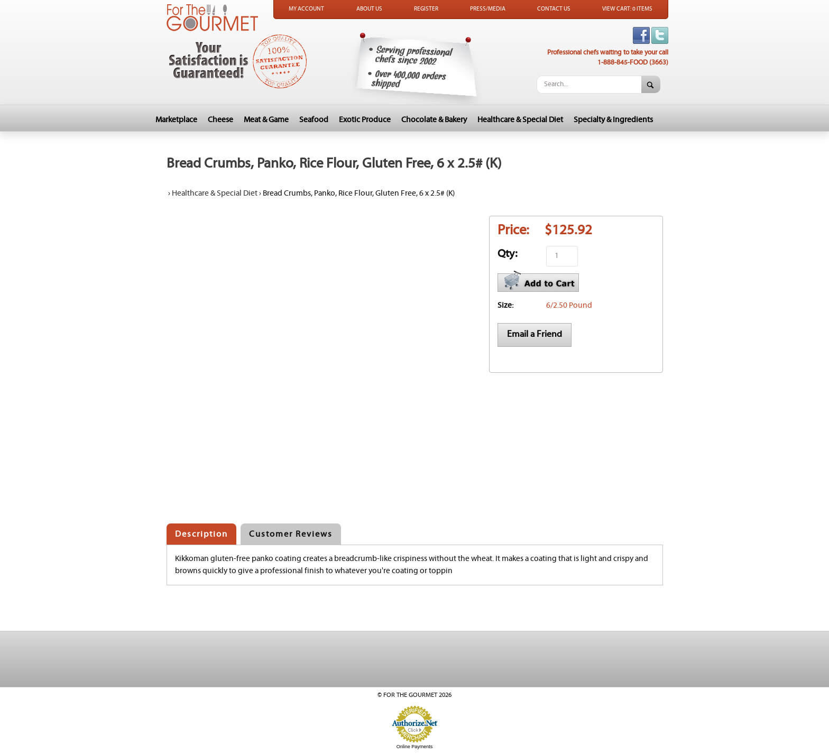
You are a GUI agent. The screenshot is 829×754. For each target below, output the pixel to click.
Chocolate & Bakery (434, 119)
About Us (369, 9)
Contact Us (553, 9)
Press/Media (487, 9)
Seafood (313, 119)
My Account (306, 9)
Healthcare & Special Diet (520, 119)
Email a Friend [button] (534, 334)
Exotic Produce (365, 119)
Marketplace (176, 119)
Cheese (220, 119)
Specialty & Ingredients (613, 119)
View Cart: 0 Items (627, 9)
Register (426, 9)
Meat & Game (266, 119)
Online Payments (415, 746)
